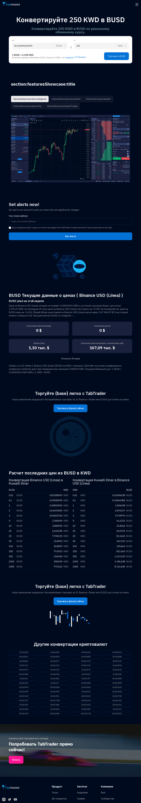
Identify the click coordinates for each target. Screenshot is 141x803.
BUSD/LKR (24, 683)
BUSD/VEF (23, 705)
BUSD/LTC (55, 683)
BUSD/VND (55, 705)
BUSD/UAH (86, 701)
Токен (55, 793)
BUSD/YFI (117, 709)
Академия (82, 793)
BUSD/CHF (117, 661)
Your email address (18, 216)
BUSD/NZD (117, 687)
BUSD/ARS (55, 652)
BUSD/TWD (55, 701)
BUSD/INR (55, 679)
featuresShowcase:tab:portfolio (27, 106)
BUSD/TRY (23, 701)
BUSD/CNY (55, 665)
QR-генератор (59, 799)
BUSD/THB (117, 696)
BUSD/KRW (117, 679)
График (81, 799)
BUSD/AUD (86, 652)
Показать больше (70, 358)
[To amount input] (94, 46)
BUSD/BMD (86, 657)
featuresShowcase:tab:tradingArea (29, 99)
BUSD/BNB (117, 657)
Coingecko (69, 58)
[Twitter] (9, 799)
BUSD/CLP (23, 665)
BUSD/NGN (55, 687)
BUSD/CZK (86, 665)
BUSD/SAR (23, 696)
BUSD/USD (117, 701)
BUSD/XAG (86, 705)
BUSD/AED (23, 652)
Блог (103, 793)
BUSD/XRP (86, 709)
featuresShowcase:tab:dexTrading (62, 106)
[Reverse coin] (71, 47)
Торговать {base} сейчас (70, 408)
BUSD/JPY (86, 679)
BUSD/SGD (86, 696)
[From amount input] (33, 46)
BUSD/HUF (86, 674)
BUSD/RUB (117, 692)
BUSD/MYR (24, 687)
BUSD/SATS (86, 714)
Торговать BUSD (116, 56)
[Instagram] (4, 799)
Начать (16, 760)
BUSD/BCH (117, 652)
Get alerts (70, 236)
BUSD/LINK (55, 714)
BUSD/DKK (117, 665)
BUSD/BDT (24, 657)
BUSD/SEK (55, 696)
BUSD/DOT (24, 670)
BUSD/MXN (117, 683)
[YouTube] (15, 799)
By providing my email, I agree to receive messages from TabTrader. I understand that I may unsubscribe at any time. (62, 227)
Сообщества (107, 799)
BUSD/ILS (24, 679)
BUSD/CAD (86, 661)
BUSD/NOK (86, 687)
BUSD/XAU (117, 705)
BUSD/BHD (55, 657)
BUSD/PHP (23, 692)
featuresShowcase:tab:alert (97, 99)
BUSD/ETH (86, 670)
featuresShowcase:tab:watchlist (65, 99)
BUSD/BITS (117, 714)
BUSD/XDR (23, 709)
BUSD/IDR (117, 674)
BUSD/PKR (55, 692)
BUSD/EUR (117, 670)
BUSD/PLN (86, 692)
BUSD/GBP (24, 674)
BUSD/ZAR (23, 714)
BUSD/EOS (54, 670)
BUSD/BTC (55, 661)
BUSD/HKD (54, 674)
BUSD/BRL (23, 661)
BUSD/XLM (55, 709)
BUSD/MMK (86, 683)
